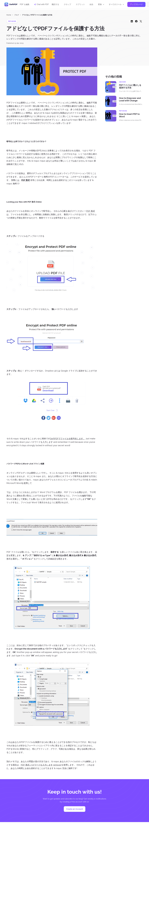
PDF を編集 (24, 5)
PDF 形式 (90, 211)
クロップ (67, 5)
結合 (91, 5)
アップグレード (136, 5)
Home (8, 15)
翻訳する (55, 5)
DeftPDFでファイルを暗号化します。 (67, 438)
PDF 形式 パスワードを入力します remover (41, 765)
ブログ (16, 15)
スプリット (80, 5)
